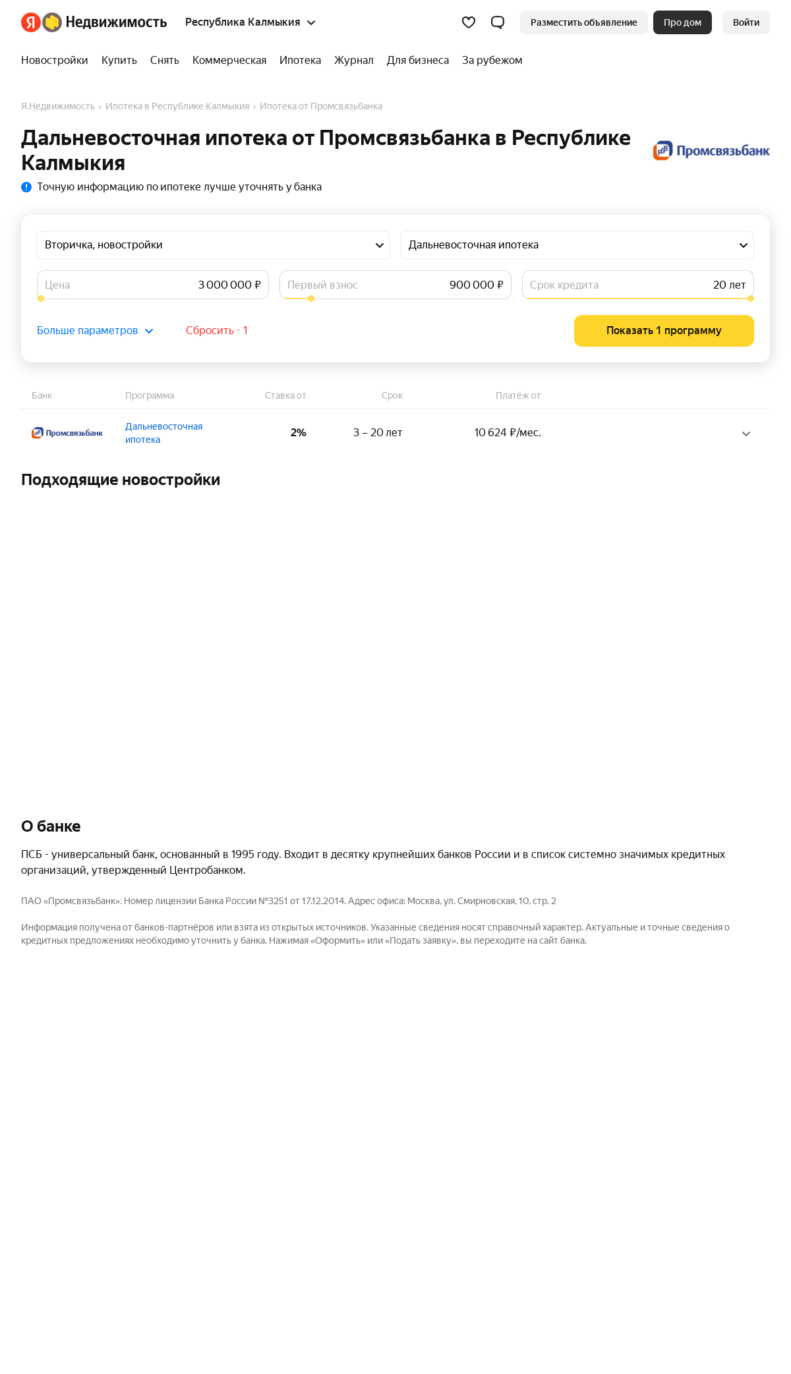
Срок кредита (564, 285)
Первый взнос (322, 285)
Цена (57, 285)
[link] (746, 22)
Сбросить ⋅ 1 (217, 330)
